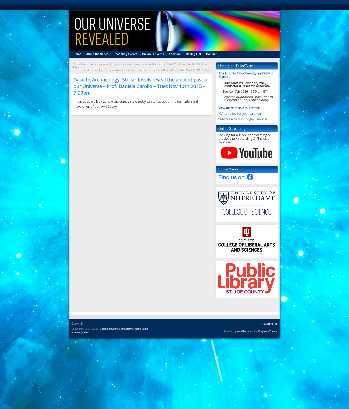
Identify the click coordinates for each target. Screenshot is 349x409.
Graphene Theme (267, 331)
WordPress (243, 331)
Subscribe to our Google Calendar (243, 119)
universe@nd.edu (80, 332)
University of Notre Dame (134, 329)
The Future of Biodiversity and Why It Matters (245, 75)
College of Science (110, 329)
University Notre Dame (36, 5)
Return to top (269, 323)
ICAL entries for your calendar (240, 113)
